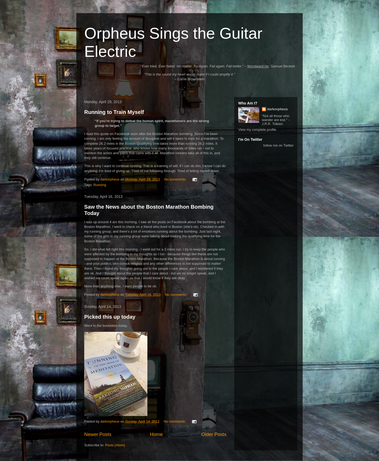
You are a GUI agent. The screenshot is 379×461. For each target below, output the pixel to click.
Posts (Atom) (115, 445)
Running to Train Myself (114, 112)
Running (99, 185)
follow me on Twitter (278, 145)
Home (156, 434)
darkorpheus (277, 109)
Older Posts (213, 434)
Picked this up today (109, 317)
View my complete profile (257, 130)
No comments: (175, 179)
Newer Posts (97, 434)
